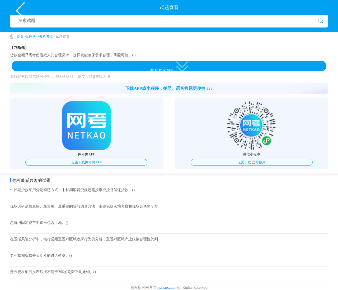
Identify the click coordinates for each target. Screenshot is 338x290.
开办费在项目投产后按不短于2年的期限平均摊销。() (53, 272)
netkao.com (166, 287)
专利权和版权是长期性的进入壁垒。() (41, 255)
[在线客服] (102, 76)
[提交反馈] (85, 76)
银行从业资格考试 (39, 37)
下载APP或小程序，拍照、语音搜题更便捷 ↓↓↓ (169, 88)
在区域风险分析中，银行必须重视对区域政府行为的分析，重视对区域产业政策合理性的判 (84, 239)
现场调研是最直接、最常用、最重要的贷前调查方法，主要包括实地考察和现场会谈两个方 (84, 206)
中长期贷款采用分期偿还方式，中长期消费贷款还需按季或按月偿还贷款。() (72, 190)
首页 (20, 37)
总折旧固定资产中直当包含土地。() (39, 222)
